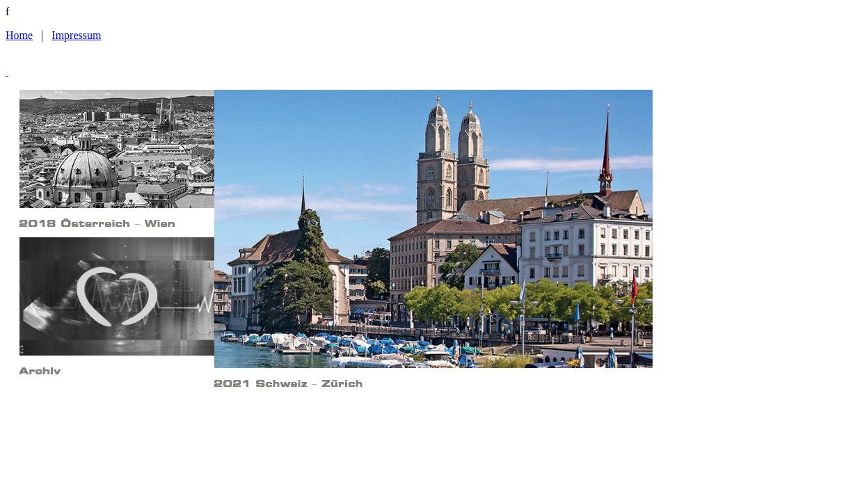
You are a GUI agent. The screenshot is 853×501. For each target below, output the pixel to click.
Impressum (76, 35)
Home (19, 35)
